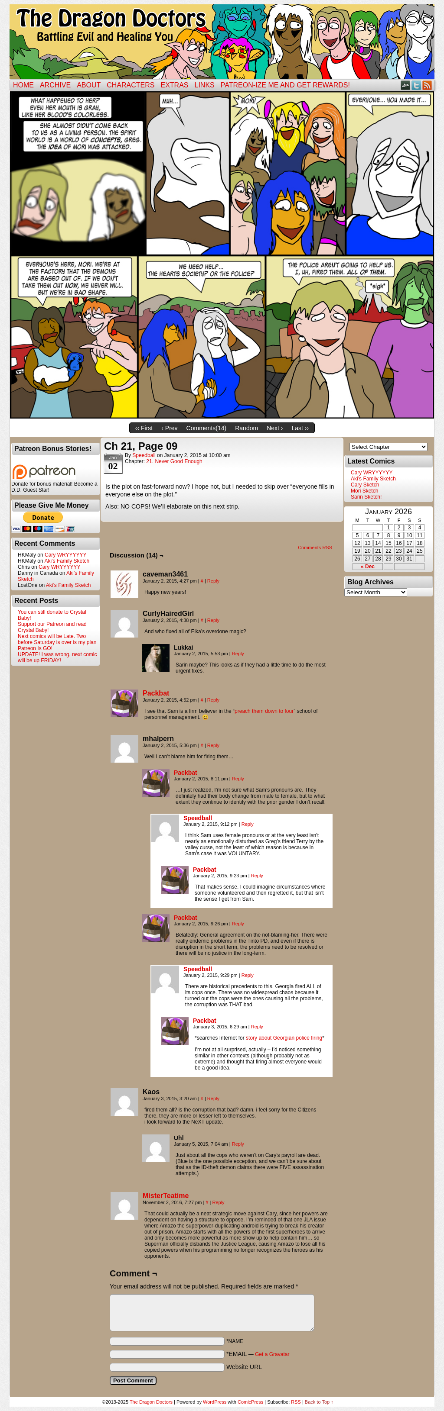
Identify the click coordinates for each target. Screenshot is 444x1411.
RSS (427, 85)
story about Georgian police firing (284, 1038)
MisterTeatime (166, 1195)
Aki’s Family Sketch (66, 561)
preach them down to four (264, 711)
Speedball (143, 455)
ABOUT (89, 85)
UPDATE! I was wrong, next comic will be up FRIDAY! (57, 657)
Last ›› (300, 428)
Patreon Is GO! (35, 648)
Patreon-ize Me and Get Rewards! (285, 85)
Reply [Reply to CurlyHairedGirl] (213, 620)
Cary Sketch (365, 485)
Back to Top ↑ (319, 1402)
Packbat (156, 693)
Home (23, 85)
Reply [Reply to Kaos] (213, 1098)
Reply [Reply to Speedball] (248, 824)
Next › (275, 428)
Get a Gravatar (272, 1354)
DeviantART (405, 85)
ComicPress (250, 1402)
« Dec (368, 567)
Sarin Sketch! (366, 497)
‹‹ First (144, 428)
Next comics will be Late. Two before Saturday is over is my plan (57, 639)
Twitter (416, 85)
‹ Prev (169, 428)
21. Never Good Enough (174, 461)
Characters (130, 85)
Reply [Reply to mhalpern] (213, 745)
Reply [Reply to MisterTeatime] (218, 1202)
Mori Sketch (364, 491)
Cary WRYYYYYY (65, 555)
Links (205, 85)
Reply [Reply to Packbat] (213, 699)
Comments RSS (315, 547)
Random (246, 428)
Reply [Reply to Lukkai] (238, 653)
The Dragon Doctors (151, 1402)
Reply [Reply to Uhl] (238, 1144)
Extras (174, 85)
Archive (55, 85)
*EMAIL (258, 1353)
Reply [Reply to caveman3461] (213, 580)
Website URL (244, 1366)
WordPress (214, 1402)
